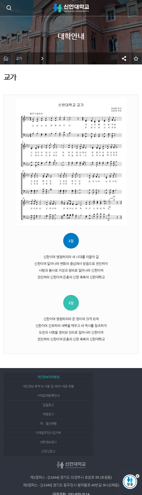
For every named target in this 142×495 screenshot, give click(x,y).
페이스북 (60, 478)
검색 (9, 7)
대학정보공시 (103, 405)
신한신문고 (37, 414)
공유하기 (124, 58)
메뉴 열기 (134, 8)
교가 (19, 58)
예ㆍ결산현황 (103, 395)
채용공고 (36, 395)
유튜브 (82, 478)
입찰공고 (103, 386)
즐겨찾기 (136, 58)
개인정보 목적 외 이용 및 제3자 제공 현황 (103, 377)
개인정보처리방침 (37, 377)
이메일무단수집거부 (36, 405)
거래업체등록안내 (37, 386)
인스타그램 (71, 478)
